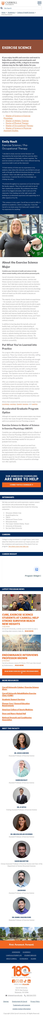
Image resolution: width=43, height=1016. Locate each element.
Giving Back (24, 958)
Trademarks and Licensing (21, 1005)
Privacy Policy (35, 1001)
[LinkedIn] (29, 981)
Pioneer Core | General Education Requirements (16, 704)
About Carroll (11, 958)
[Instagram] (21, 981)
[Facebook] (13, 981)
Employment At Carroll (19, 1001)
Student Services (30, 955)
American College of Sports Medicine (17, 709)
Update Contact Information (22, 1009)
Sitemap (6, 1001)
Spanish (19, 404)
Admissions (16, 952)
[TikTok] (25, 981)
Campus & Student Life (14, 955)
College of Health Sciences (25, 12)
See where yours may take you (18, 546)
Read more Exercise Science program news (21, 671)
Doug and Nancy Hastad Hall (14, 713)
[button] (40, 1013)
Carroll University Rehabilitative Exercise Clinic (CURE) (19, 694)
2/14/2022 (21, 652)
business (25, 404)
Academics (11, 12)
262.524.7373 (31, 995)
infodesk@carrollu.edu (15, 995)
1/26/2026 (21, 614)
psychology (5, 404)
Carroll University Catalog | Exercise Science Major (20, 688)
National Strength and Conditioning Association (17, 718)
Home (3, 12)
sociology (13, 404)
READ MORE (29, 631)
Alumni (33, 958)
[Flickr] (17, 981)
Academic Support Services (13, 699)
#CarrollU (25, 984)
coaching (34, 404)
